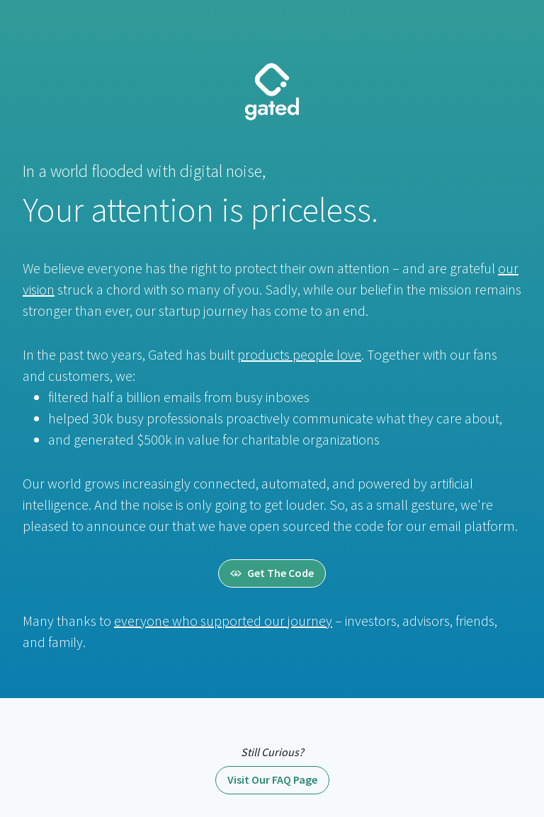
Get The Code (272, 573)
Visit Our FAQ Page (272, 779)
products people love (299, 354)
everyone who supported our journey (223, 620)
